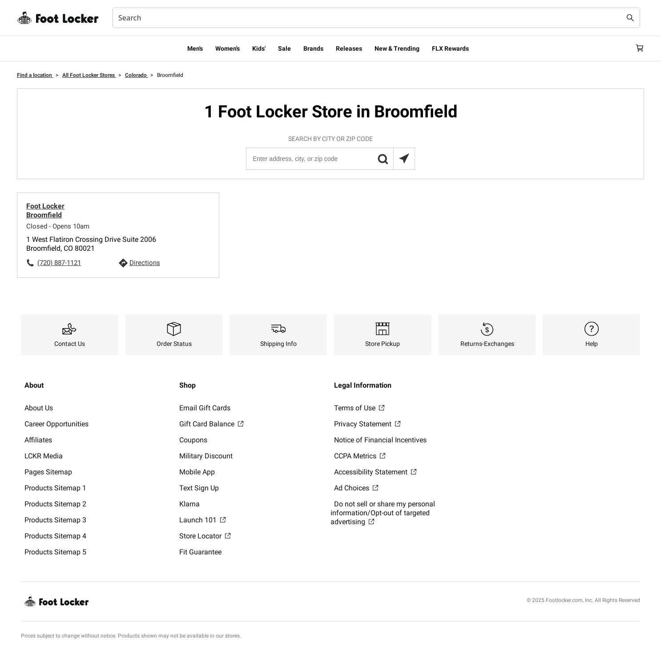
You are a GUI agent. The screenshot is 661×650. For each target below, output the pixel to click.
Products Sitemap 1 (55, 488)
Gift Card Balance (211, 424)
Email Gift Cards (204, 408)
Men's (195, 48)
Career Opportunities (56, 424)
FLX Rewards (450, 48)
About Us (38, 408)
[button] (382, 158)
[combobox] (376, 18)
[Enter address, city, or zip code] (330, 158)
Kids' (259, 48)
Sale (284, 48)
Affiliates (38, 440)
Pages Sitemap (48, 472)
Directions (144, 263)
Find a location (35, 75)
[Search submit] (630, 18)
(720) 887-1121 (59, 263)
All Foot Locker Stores (89, 75)
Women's (227, 48)
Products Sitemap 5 (55, 552)
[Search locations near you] (404, 158)
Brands (313, 48)
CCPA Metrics (359, 456)
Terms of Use (359, 408)
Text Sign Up (199, 488)
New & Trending (397, 48)
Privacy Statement (367, 424)
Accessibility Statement (375, 472)
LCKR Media (43, 456)
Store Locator (204, 536)
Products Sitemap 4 (55, 536)
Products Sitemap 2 (55, 504)
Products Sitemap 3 (55, 520)
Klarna (189, 504)
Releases (349, 48)
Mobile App (197, 472)
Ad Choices (356, 488)
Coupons (193, 440)
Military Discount (206, 456)
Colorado (136, 75)
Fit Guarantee (200, 552)
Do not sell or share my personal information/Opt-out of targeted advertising (382, 513)
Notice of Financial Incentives (380, 440)
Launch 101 (202, 520)
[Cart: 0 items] (636, 48)
